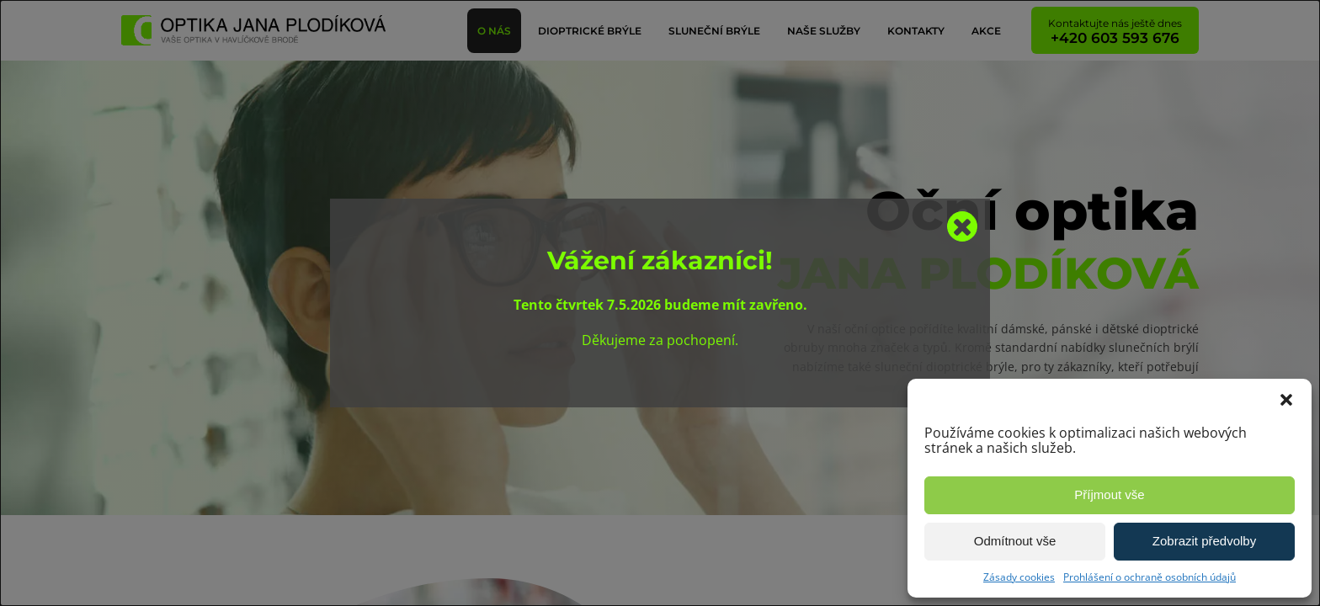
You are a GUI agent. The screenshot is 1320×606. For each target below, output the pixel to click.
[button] (1286, 399)
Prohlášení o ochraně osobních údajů (1149, 577)
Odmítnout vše (1015, 541)
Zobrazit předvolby (1204, 541)
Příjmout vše (1109, 494)
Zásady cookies (1019, 577)
